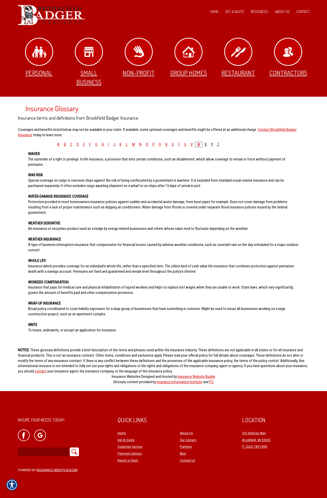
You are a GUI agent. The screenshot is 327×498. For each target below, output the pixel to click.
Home (122, 433)
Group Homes (188, 57)
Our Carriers (188, 440)
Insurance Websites (126, 376)
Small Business (89, 62)
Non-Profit (139, 57)
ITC (211, 382)
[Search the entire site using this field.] (43, 451)
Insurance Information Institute (179, 382)
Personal (39, 57)
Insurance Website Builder (196, 376)
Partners (186, 447)
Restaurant (238, 57)
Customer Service (130, 447)
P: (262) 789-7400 (254, 447)
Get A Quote (126, 440)
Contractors (288, 57)
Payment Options (130, 453)
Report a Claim (128, 460)
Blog (183, 453)
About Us (186, 433)
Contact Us (187, 460)
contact (40, 371)
